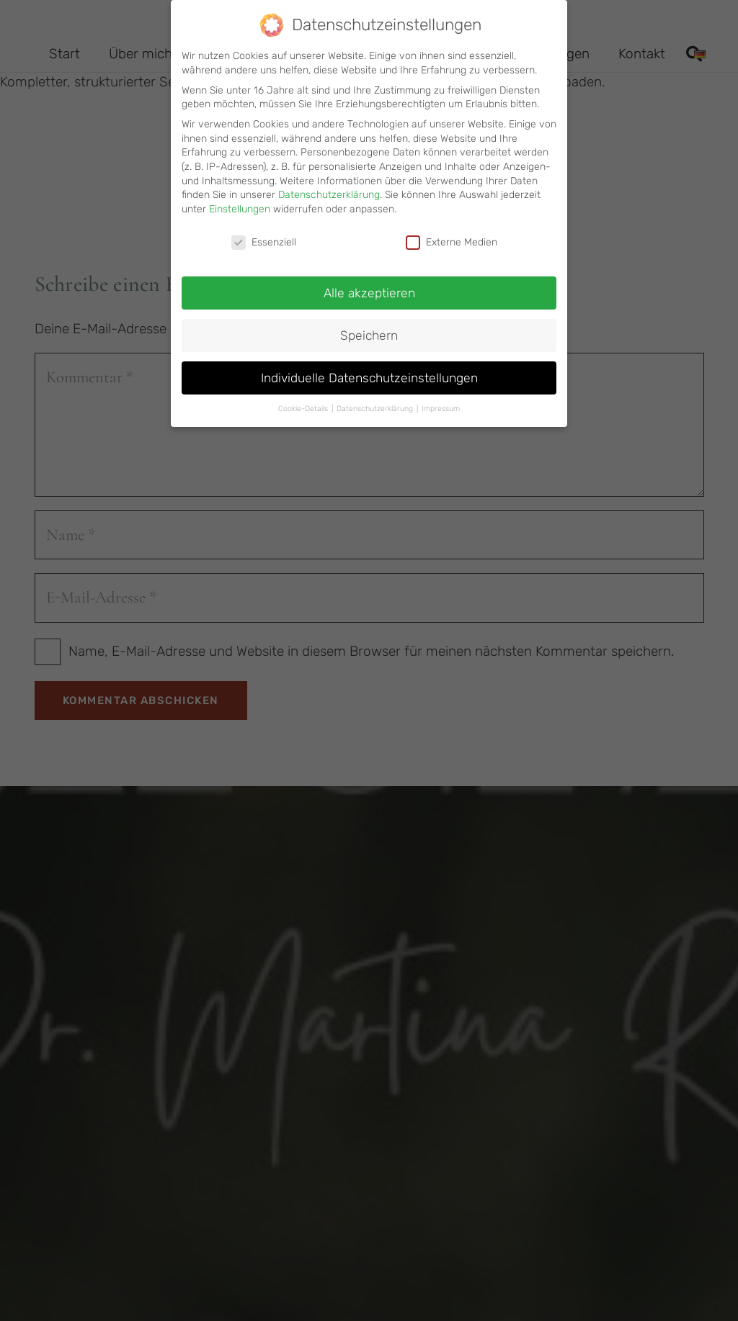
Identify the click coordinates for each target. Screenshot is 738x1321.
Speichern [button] (369, 328)
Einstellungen (239, 202)
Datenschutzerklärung (329, 187)
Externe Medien (451, 235)
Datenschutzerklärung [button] (376, 402)
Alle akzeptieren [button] (369, 286)
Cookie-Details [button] (304, 402)
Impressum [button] (441, 402)
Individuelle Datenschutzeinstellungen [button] (369, 371)
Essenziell (263, 235)
